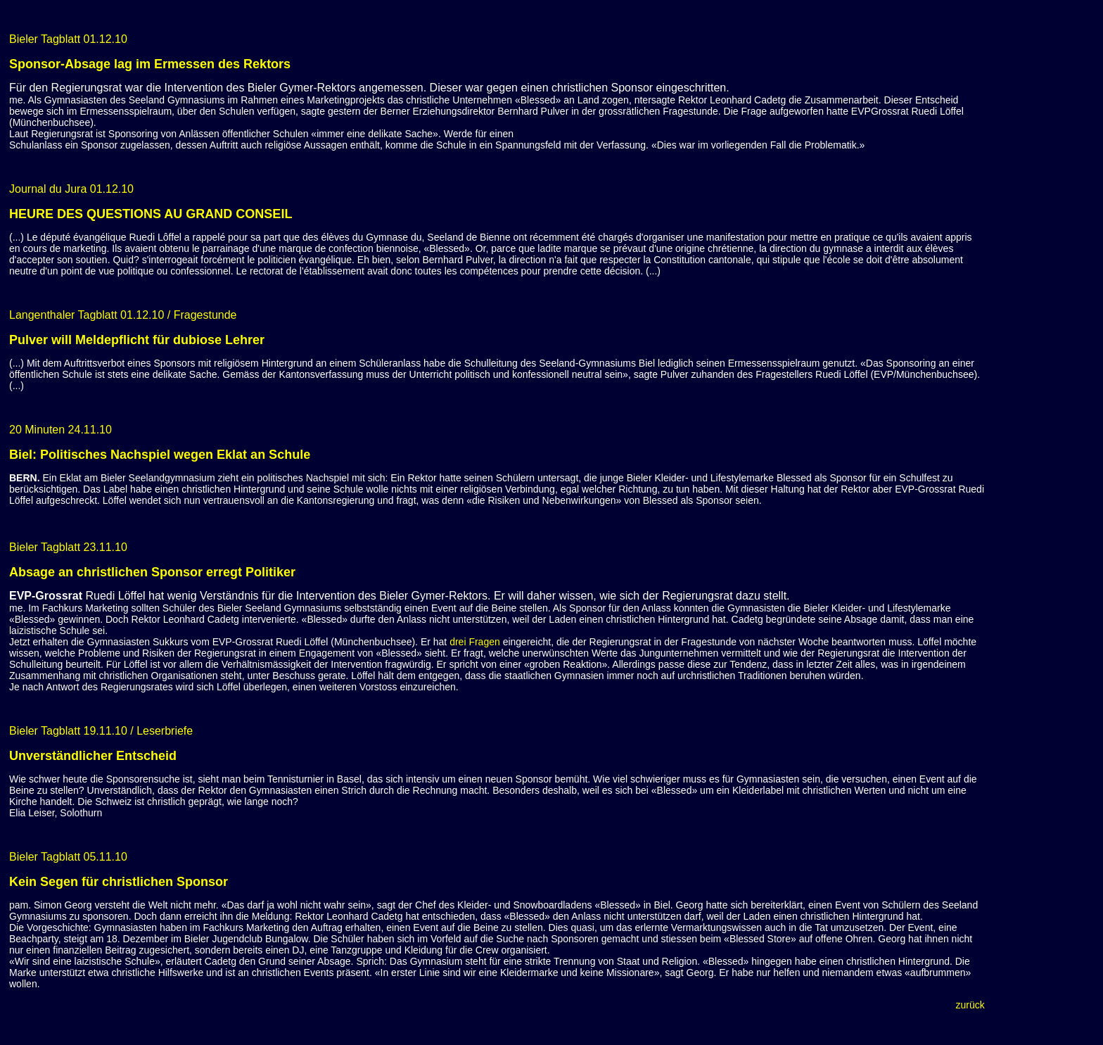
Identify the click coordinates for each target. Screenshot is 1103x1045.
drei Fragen (475, 641)
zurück (970, 1005)
